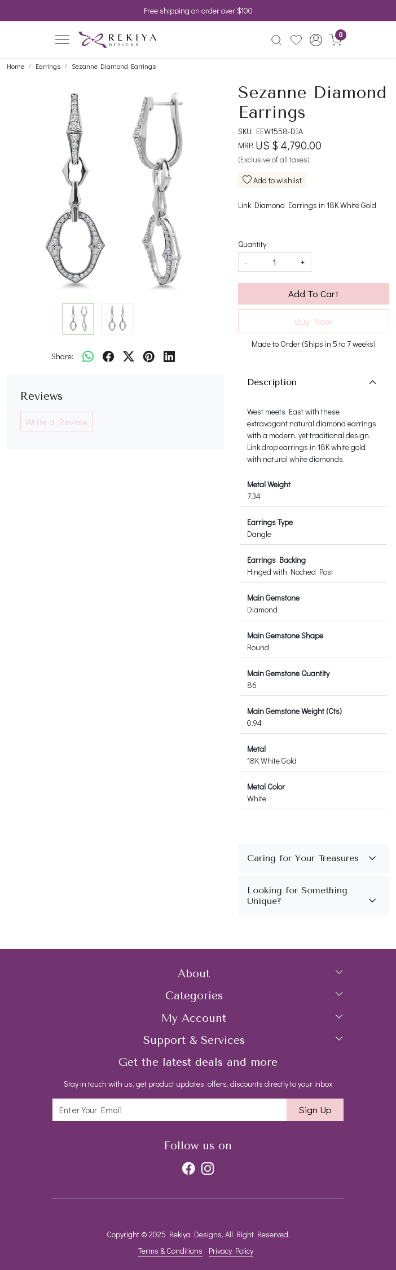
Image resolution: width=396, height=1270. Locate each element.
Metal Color (266, 786)
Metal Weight (269, 484)
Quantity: (253, 244)
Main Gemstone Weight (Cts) (294, 710)
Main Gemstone (273, 597)
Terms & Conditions (170, 1250)
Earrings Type (270, 522)
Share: (62, 356)
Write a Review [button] (56, 421)
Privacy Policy (231, 1250)
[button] (315, 40)
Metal (256, 748)
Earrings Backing (276, 559)
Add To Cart (313, 293)
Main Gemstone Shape (285, 635)
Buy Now (313, 321)
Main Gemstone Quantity (288, 673)
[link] (277, 40)
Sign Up (315, 1109)
